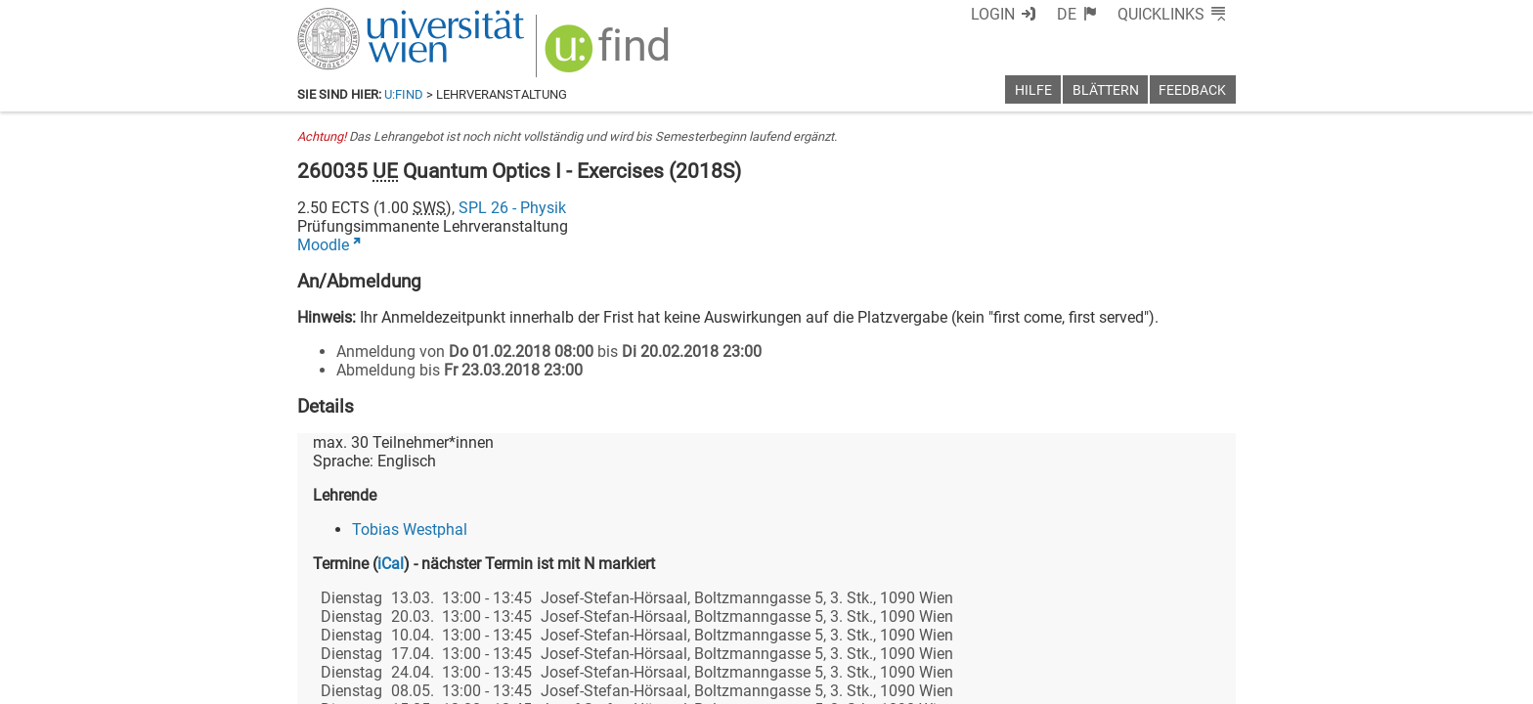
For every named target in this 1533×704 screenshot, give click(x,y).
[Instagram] (1204, 622)
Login (1028, 14)
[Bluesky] (1079, 622)
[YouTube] (1141, 622)
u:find (403, 94)
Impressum (819, 682)
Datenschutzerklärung (1058, 682)
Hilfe (1033, 90)
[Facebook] (1017, 622)
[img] (597, 50)
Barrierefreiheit (920, 682)
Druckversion (1191, 682)
